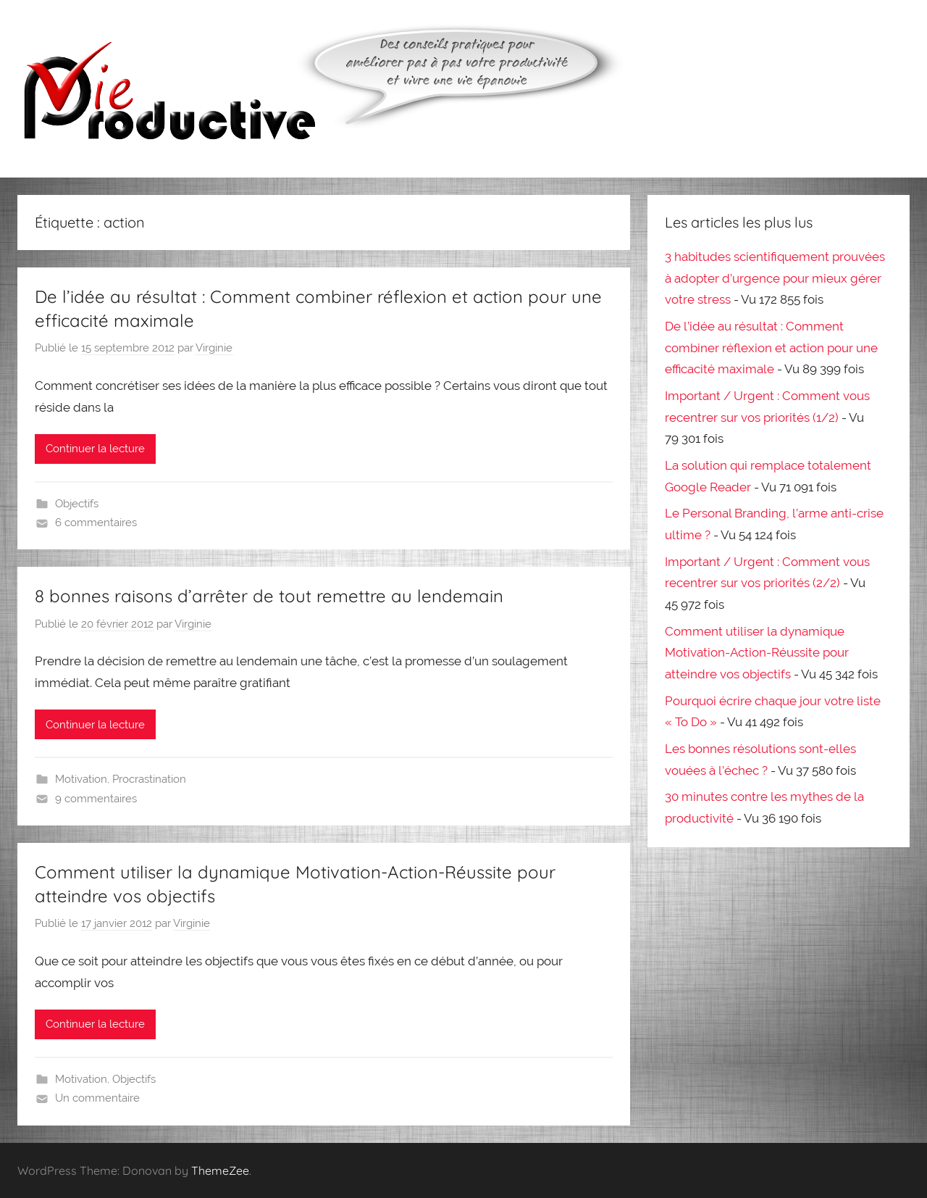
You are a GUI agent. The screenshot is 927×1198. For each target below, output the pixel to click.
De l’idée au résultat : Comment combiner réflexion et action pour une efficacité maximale (771, 348)
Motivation (81, 779)
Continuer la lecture (95, 448)
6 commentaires (96, 522)
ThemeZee (220, 1170)
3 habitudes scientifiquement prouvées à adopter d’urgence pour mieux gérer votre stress (775, 278)
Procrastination (149, 779)
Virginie (214, 347)
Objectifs (76, 503)
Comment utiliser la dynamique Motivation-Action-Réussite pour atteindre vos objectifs (757, 653)
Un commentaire (97, 1098)
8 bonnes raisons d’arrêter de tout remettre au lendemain (269, 596)
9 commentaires (96, 798)
